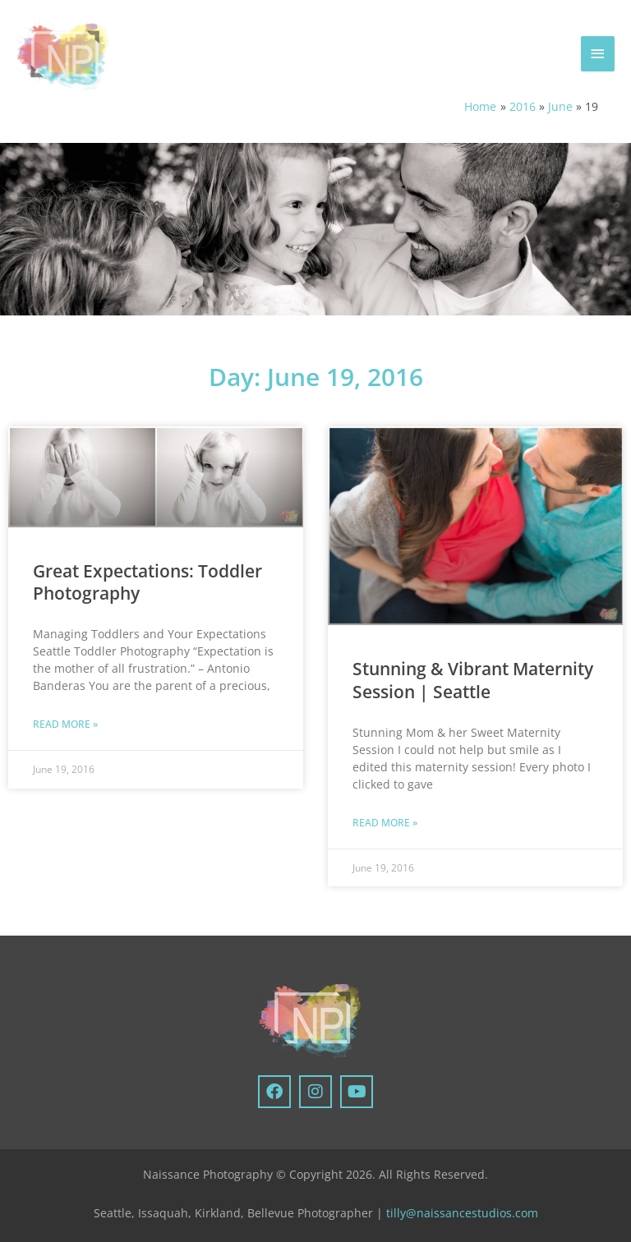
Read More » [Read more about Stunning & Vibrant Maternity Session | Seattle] (384, 823)
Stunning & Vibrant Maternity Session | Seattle (472, 679)
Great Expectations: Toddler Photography (147, 582)
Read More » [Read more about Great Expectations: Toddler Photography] (65, 724)
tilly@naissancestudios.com (462, 1213)
